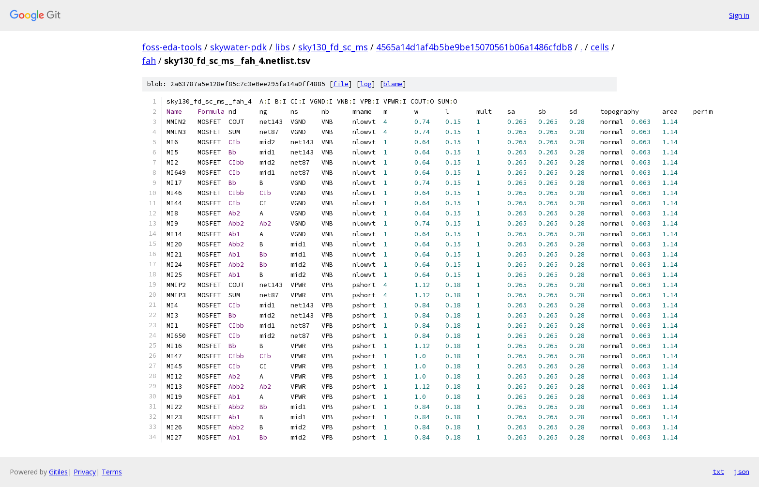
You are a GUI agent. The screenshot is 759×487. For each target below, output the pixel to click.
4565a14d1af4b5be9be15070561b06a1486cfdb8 (474, 47)
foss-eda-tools (172, 47)
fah (149, 60)
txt (718, 471)
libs (282, 47)
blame (393, 84)
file (341, 84)
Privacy (85, 471)
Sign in (739, 15)
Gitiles (58, 471)
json (741, 471)
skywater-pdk (238, 47)
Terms (112, 471)
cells (600, 47)
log (366, 84)
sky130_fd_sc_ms (333, 47)
